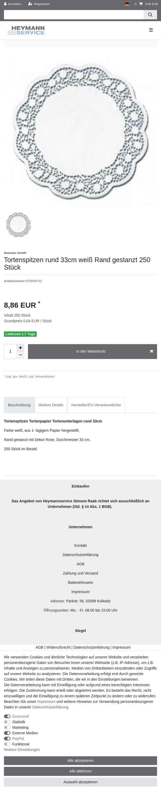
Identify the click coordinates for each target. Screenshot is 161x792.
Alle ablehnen (80, 771)
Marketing (20, 727)
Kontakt (80, 545)
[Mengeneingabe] (10, 351)
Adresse (57, 601)
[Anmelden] (13, 4)
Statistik (18, 722)
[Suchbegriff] (74, 14)
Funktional (21, 744)
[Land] (127, 4)
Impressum (80, 592)
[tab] (19, 405)
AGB (80, 564)
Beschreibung (19, 405)
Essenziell (20, 716)
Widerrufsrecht (58, 647)
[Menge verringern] (20, 355)
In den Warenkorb (114, 351)
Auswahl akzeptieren (80, 782)
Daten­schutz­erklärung (50, 707)
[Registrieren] (39, 4)
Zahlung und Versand (80, 573)
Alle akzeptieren (80, 760)
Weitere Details (51, 405)
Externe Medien (25, 733)
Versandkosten (44, 376)
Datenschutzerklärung (80, 555)
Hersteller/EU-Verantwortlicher (96, 405)
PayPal (18, 738)
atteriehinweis (81, 582)
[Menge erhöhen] (20, 348)
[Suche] (150, 14)
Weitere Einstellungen (22, 750)
